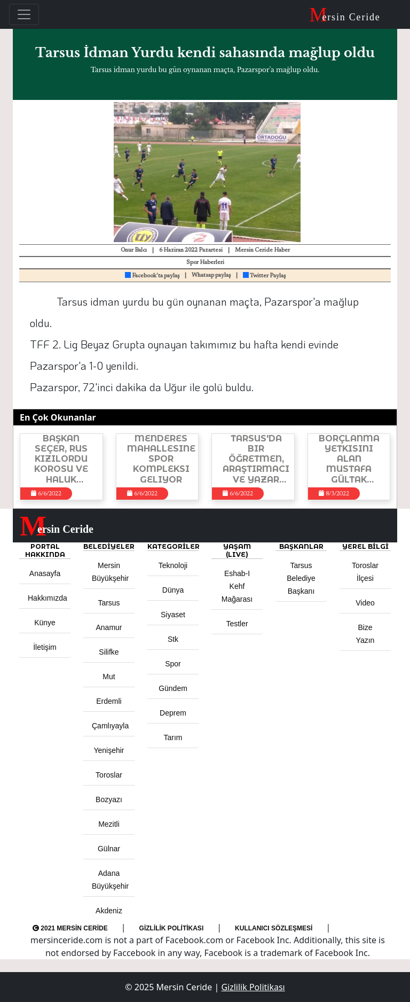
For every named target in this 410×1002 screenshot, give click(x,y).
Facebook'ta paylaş (152, 276)
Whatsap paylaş (211, 275)
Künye (45, 622)
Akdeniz (109, 910)
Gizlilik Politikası (171, 928)
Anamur (109, 627)
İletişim (45, 647)
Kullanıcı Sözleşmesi (273, 928)
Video (365, 603)
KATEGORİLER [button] (173, 546)
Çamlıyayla (110, 725)
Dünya (173, 590)
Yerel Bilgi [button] (365, 546)
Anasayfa (44, 573)
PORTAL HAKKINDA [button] (45, 550)
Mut (108, 676)
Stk (173, 639)
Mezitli (109, 824)
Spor (173, 663)
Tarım (173, 737)
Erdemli (108, 701)
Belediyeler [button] (109, 546)
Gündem (173, 688)
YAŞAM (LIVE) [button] (237, 550)
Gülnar (109, 848)
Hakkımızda (47, 598)
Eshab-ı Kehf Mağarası (237, 586)
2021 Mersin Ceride (70, 928)
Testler (237, 623)
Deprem (173, 713)
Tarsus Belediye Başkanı (301, 578)
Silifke (109, 652)
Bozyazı (109, 799)
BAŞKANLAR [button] (301, 546)
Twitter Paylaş (264, 276)
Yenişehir (108, 750)
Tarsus (109, 603)
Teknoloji (173, 565)
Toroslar (109, 775)
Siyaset (173, 614)
